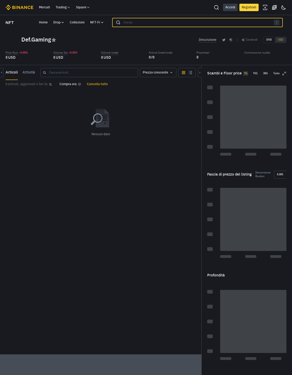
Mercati (44, 7)
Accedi (230, 7)
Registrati (249, 7)
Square (83, 7)
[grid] (134, 166)
